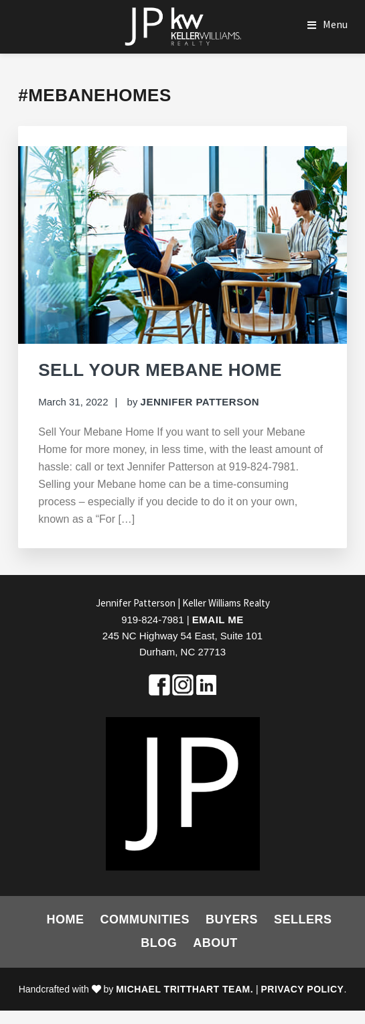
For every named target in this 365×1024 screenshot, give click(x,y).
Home (65, 919)
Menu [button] (335, 24)
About (215, 943)
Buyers (232, 919)
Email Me (218, 619)
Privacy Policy (302, 989)
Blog (159, 943)
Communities (145, 919)
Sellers (303, 919)
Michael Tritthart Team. (184, 989)
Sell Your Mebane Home (159, 370)
